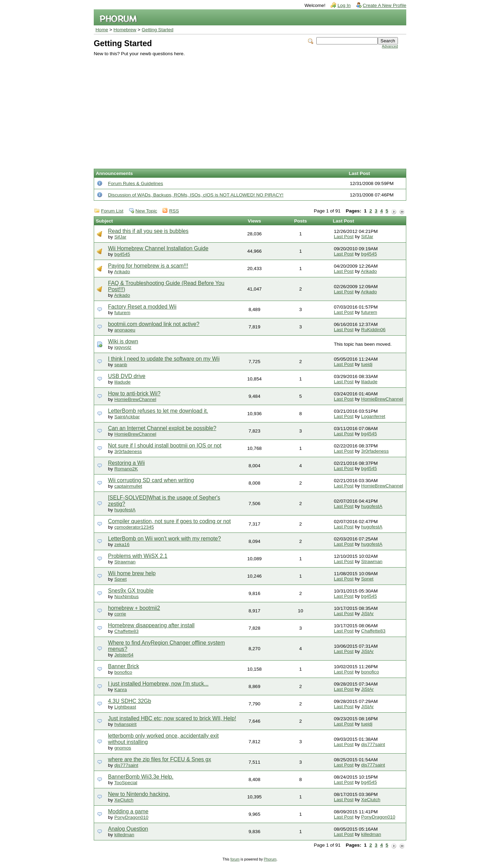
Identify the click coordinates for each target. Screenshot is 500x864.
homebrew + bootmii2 (134, 608)
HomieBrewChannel (135, 399)
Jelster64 (123, 654)
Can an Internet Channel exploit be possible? (162, 428)
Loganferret (373, 416)
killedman (124, 834)
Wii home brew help (132, 573)
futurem (122, 312)
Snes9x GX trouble (130, 591)
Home (101, 29)
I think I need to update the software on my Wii (163, 359)
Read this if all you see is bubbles (148, 231)
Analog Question (128, 829)
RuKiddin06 (373, 329)
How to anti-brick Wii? (134, 393)
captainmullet (128, 486)
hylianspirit (125, 724)
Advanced (390, 46)
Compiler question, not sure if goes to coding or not (169, 521)
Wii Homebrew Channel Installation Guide (158, 248)
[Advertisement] (246, 108)
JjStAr (367, 613)
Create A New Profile (384, 5)
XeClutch (123, 800)
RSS (174, 210)
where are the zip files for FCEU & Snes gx (159, 759)
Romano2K (126, 468)
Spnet (120, 579)
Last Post (343, 236)
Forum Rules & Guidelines (135, 183)
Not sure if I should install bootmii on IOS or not (165, 445)
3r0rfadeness (128, 451)
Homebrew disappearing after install (151, 625)
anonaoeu (124, 330)
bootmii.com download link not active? (153, 324)
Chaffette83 (126, 631)
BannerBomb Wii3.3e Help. (140, 777)
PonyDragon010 (131, 817)
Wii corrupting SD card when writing (151, 480)
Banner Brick (123, 666)
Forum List (112, 210)
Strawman (124, 561)
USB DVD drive (126, 376)
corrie (120, 613)
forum (235, 859)
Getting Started (157, 29)
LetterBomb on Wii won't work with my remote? (164, 539)
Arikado (122, 271)
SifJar (120, 237)
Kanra (120, 689)
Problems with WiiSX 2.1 (137, 556)
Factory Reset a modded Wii (142, 307)
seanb (120, 364)
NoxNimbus (126, 596)
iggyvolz (122, 347)
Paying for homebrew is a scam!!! (148, 266)
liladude (122, 382)
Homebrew (125, 29)
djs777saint (373, 744)
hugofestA (124, 509)
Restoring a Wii (126, 463)
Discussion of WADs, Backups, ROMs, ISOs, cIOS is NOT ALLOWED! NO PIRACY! (195, 195)
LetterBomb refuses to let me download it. (158, 411)
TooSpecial (126, 782)
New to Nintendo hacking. (139, 794)
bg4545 (122, 254)
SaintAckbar (127, 416)
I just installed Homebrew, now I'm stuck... (158, 684)
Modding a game (128, 811)
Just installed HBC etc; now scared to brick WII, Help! (172, 718)
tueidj (367, 364)
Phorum (270, 859)
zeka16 (122, 544)
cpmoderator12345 (134, 527)
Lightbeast (125, 707)
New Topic (146, 210)
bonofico (123, 672)
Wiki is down (123, 341)
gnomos (122, 747)
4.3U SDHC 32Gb (129, 701)
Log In (344, 5)
